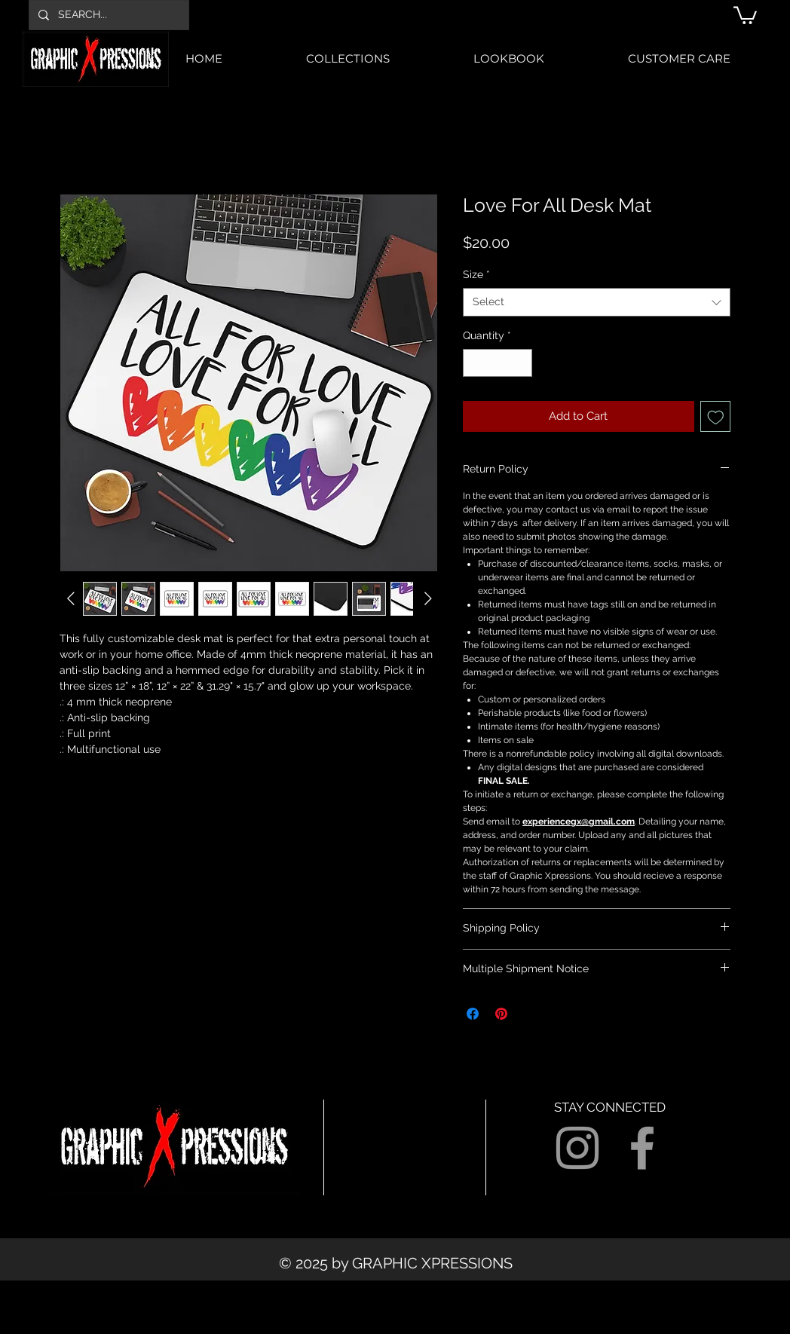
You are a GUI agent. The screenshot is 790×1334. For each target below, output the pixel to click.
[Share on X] (530, 1014)
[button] (745, 14)
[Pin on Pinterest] (501, 1014)
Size (476, 274)
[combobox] (596, 302)
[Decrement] (474, 363)
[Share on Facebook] (473, 1014)
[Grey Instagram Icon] (577, 1147)
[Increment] (520, 363)
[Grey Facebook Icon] (642, 1147)
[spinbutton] (497, 363)
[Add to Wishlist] (715, 416)
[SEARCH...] (107, 15)
